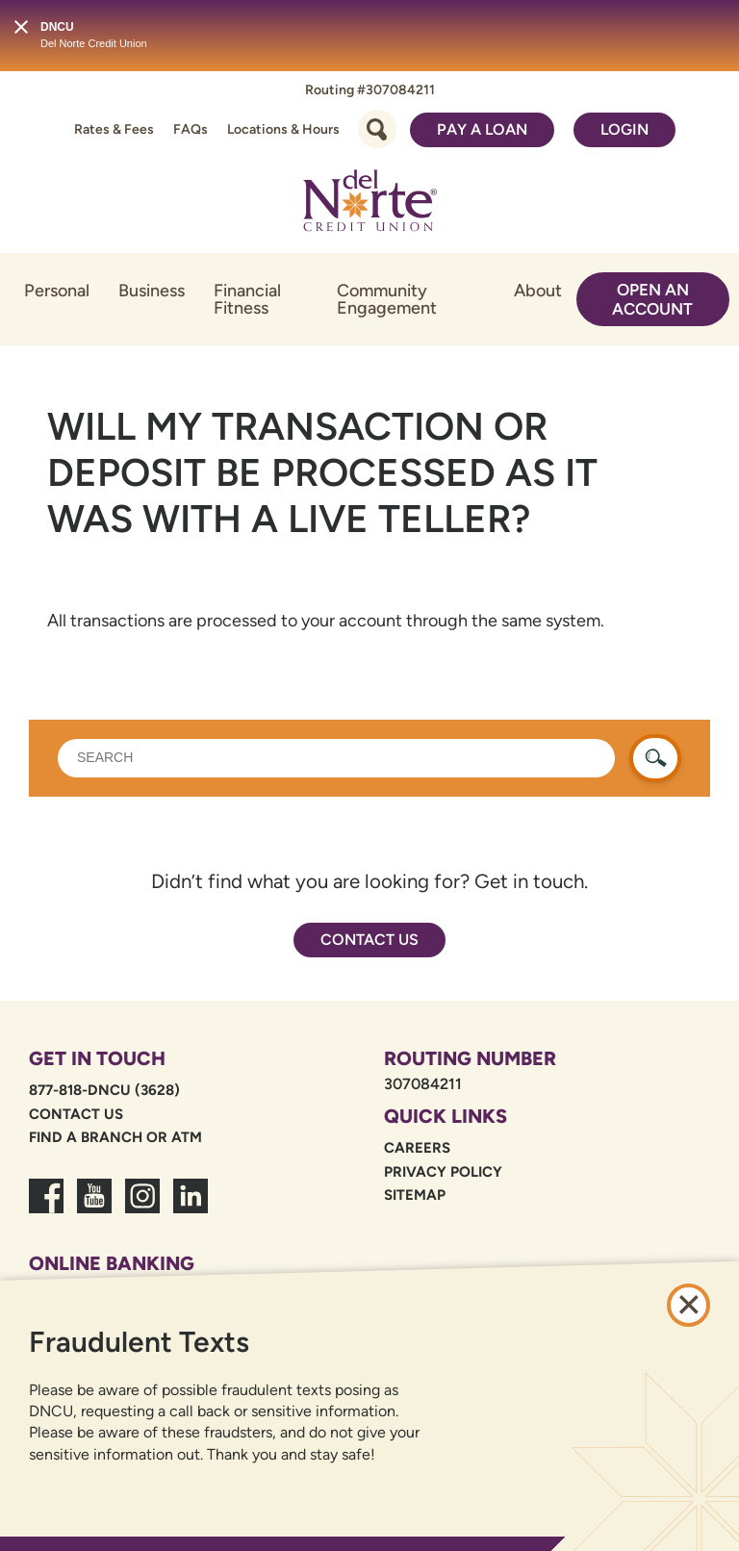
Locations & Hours (283, 129)
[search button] (655, 758)
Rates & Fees (114, 129)
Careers (417, 1148)
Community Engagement (387, 299)
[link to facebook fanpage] (46, 1207)
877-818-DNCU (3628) (104, 1090)
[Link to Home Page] (369, 204)
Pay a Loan (482, 129)
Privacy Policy (443, 1172)
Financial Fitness (247, 299)
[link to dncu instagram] (142, 1207)
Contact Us (369, 939)
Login (624, 129)
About (538, 290)
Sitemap (415, 1195)
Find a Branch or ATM (115, 1137)
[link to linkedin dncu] (190, 1207)
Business (151, 290)
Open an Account (652, 299)
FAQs (190, 129)
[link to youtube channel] (94, 1207)
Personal (56, 290)
